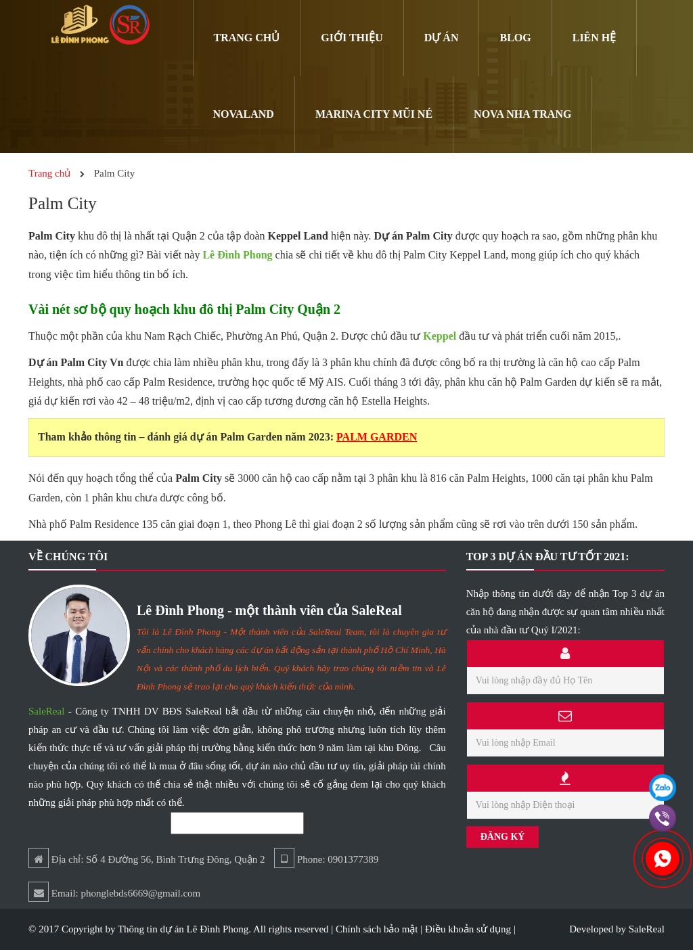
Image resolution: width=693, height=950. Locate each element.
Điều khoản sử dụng (468, 929)
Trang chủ (247, 37)
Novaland (243, 114)
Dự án (441, 37)
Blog (515, 37)
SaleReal (46, 711)
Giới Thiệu (352, 37)
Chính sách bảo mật (377, 929)
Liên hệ (595, 37)
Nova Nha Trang (522, 114)
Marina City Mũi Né (373, 114)
